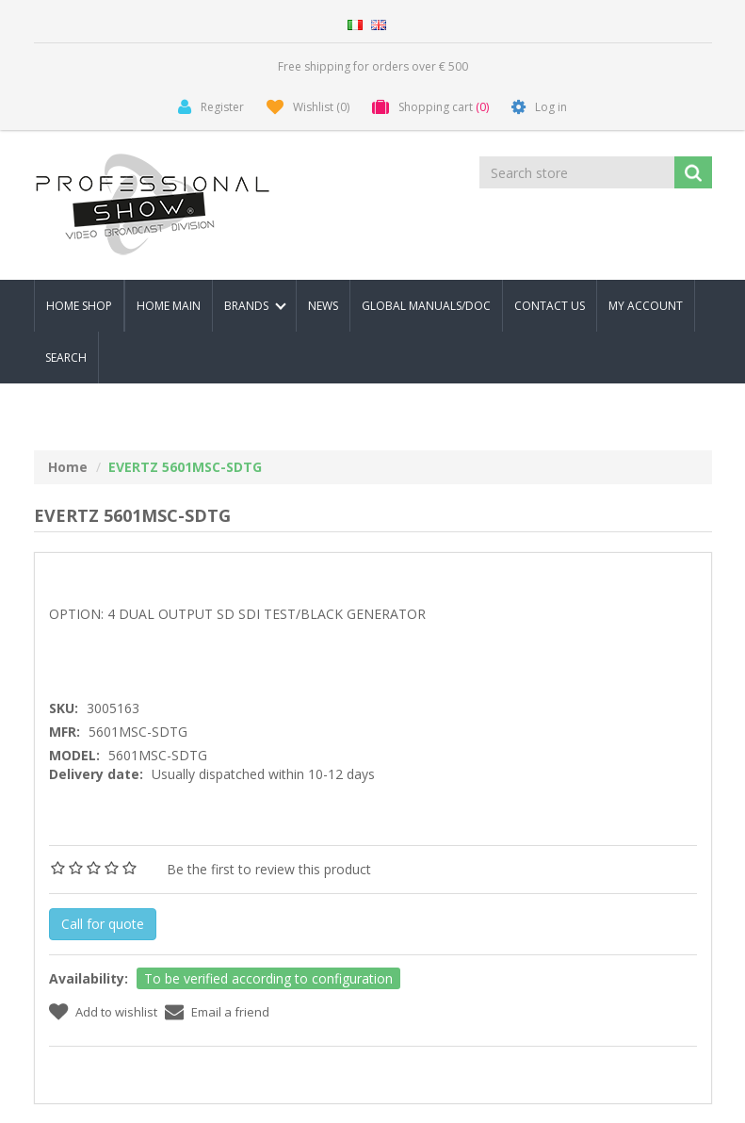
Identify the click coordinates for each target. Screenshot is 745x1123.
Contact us (549, 306)
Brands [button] (255, 306)
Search (66, 358)
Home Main (169, 306)
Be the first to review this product (269, 869)
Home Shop (79, 306)
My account (645, 306)
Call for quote (102, 924)
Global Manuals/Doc (426, 306)
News (323, 306)
